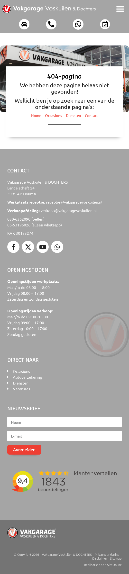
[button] (120, 8)
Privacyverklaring (107, 554)
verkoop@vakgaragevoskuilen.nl (69, 210)
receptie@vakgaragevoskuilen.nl (74, 201)
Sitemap (116, 558)
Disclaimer (99, 558)
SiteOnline (114, 565)
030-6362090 (18, 218)
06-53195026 (18, 224)
